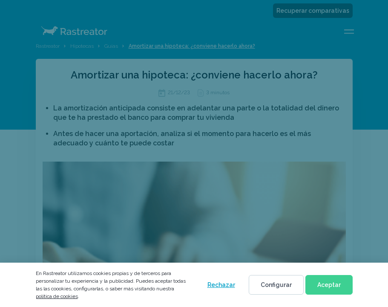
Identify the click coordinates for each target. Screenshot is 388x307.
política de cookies (57, 296)
